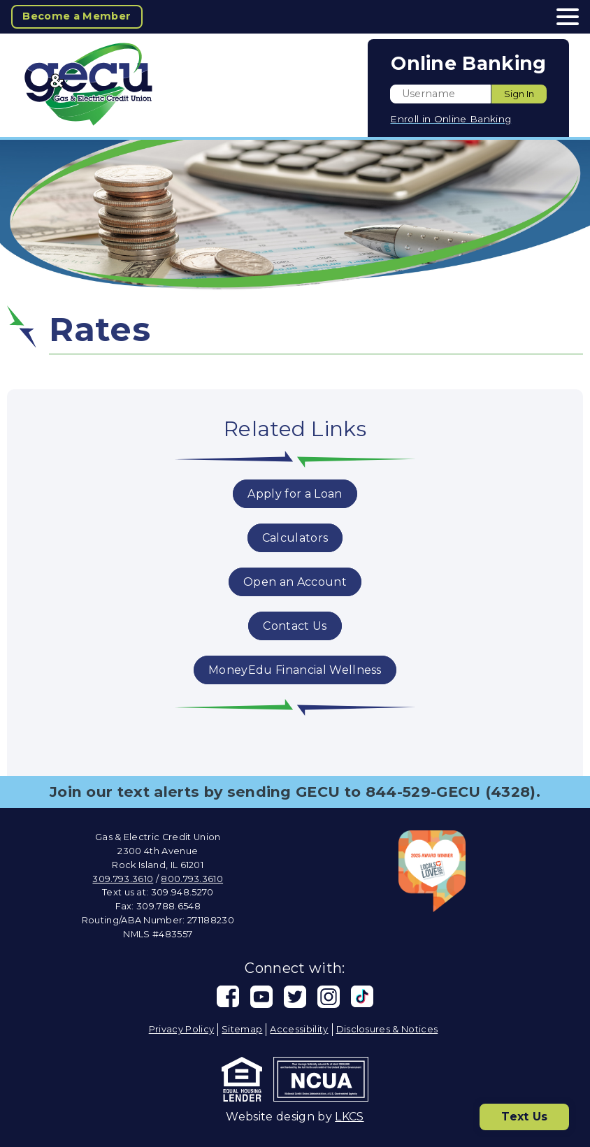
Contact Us (294, 626)
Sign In (519, 94)
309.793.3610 (122, 879)
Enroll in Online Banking (450, 118)
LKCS (349, 1116)
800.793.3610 (192, 879)
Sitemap (242, 1029)
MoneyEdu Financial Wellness (295, 670)
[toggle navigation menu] (562, 17)
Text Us (524, 1116)
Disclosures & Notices (387, 1029)
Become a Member (76, 16)
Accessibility (299, 1029)
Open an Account (295, 582)
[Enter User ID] (440, 94)
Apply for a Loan (294, 493)
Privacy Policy (181, 1029)
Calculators (295, 537)
